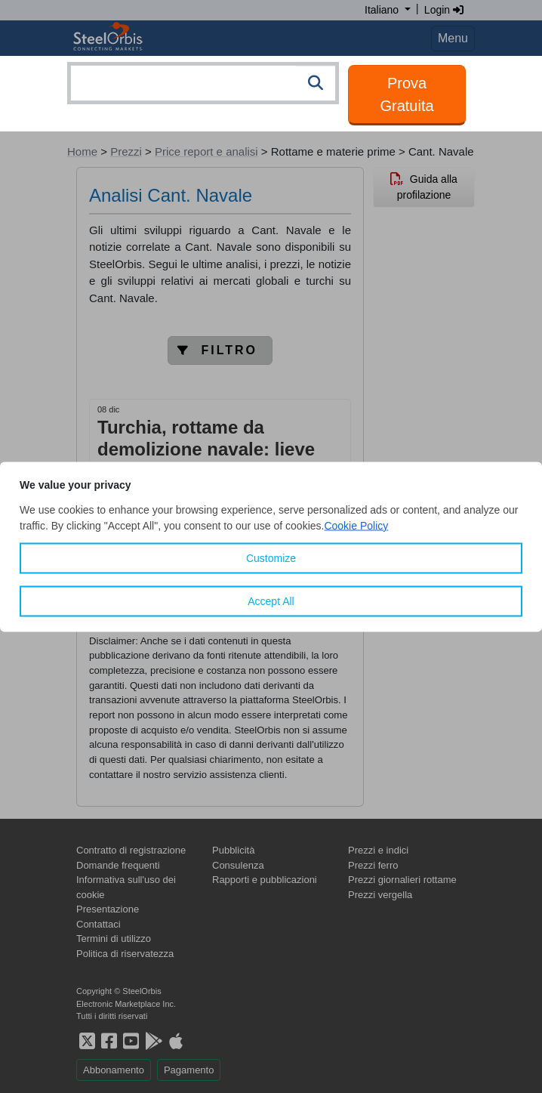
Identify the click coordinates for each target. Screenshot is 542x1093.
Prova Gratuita (406, 94)
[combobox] (203, 83)
